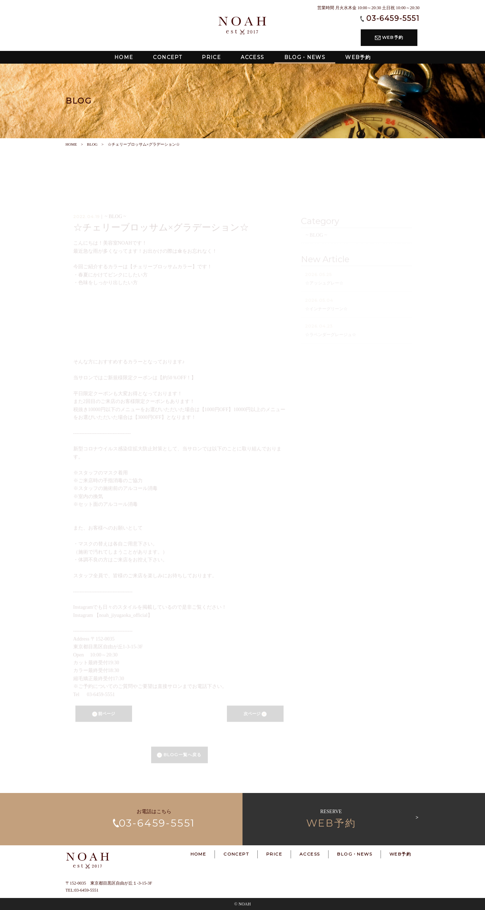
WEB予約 (389, 37)
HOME (71, 144)
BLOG (92, 144)
